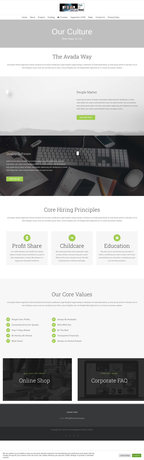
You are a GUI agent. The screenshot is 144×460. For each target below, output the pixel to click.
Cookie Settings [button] (125, 455)
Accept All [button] (136, 455)
